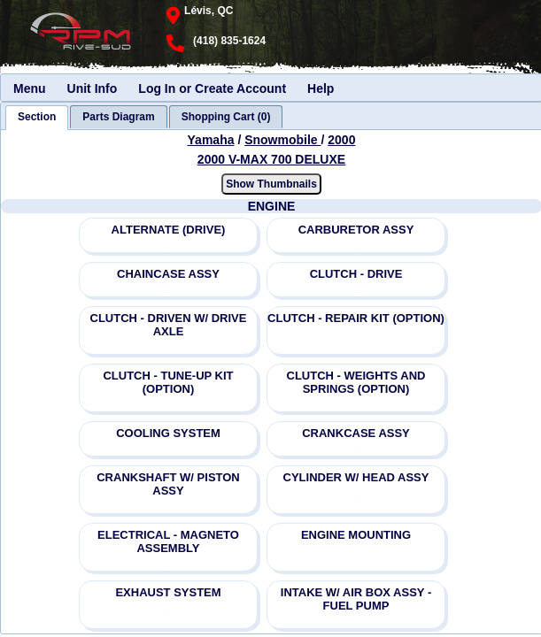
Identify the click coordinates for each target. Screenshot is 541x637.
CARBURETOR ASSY (356, 229)
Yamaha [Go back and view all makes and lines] (211, 140)
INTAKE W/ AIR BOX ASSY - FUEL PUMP (356, 599)
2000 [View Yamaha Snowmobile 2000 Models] (341, 140)
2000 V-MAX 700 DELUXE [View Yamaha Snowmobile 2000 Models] (271, 159)
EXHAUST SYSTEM (167, 592)
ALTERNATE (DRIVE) (169, 229)
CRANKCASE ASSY (356, 433)
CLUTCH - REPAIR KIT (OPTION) (355, 318)
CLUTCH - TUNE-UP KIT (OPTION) (168, 382)
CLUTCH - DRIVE (356, 273)
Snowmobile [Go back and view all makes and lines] (282, 140)
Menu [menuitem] (29, 88)
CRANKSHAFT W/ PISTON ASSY (168, 484)
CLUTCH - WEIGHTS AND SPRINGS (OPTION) (356, 382)
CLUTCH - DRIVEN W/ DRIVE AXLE (168, 324)
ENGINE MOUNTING (356, 534)
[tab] (36, 117)
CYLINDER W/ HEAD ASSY (356, 477)
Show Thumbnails (271, 184)
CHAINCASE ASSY (168, 273)
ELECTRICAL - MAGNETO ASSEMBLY (168, 541)
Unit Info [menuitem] (92, 88)
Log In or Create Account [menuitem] (212, 88)
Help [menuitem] (320, 88)
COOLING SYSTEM (168, 433)
